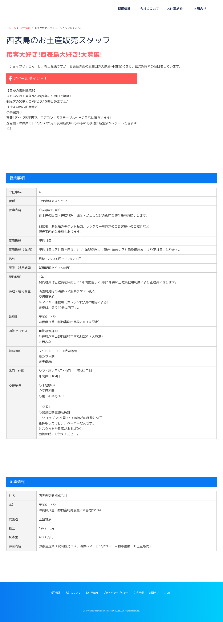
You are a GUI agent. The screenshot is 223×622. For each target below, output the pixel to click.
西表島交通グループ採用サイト (46, 9)
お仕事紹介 (92, 592)
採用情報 (25, 28)
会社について (73, 592)
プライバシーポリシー (116, 592)
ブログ (167, 592)
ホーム (12, 28)
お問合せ (154, 592)
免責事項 (139, 592)
